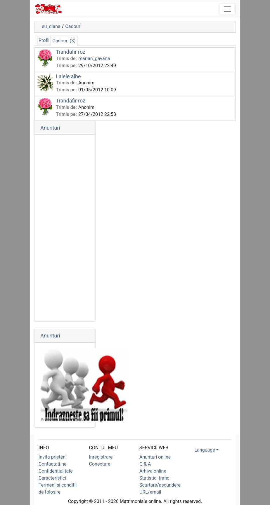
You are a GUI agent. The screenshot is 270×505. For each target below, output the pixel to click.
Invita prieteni (53, 457)
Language (205, 450)
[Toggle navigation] (227, 9)
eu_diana (51, 26)
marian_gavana (94, 58)
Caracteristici (52, 478)
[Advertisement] (64, 228)
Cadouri (73, 26)
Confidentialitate (56, 471)
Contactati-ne (53, 464)
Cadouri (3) (63, 40)
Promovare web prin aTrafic (62, 419)
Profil (44, 40)
